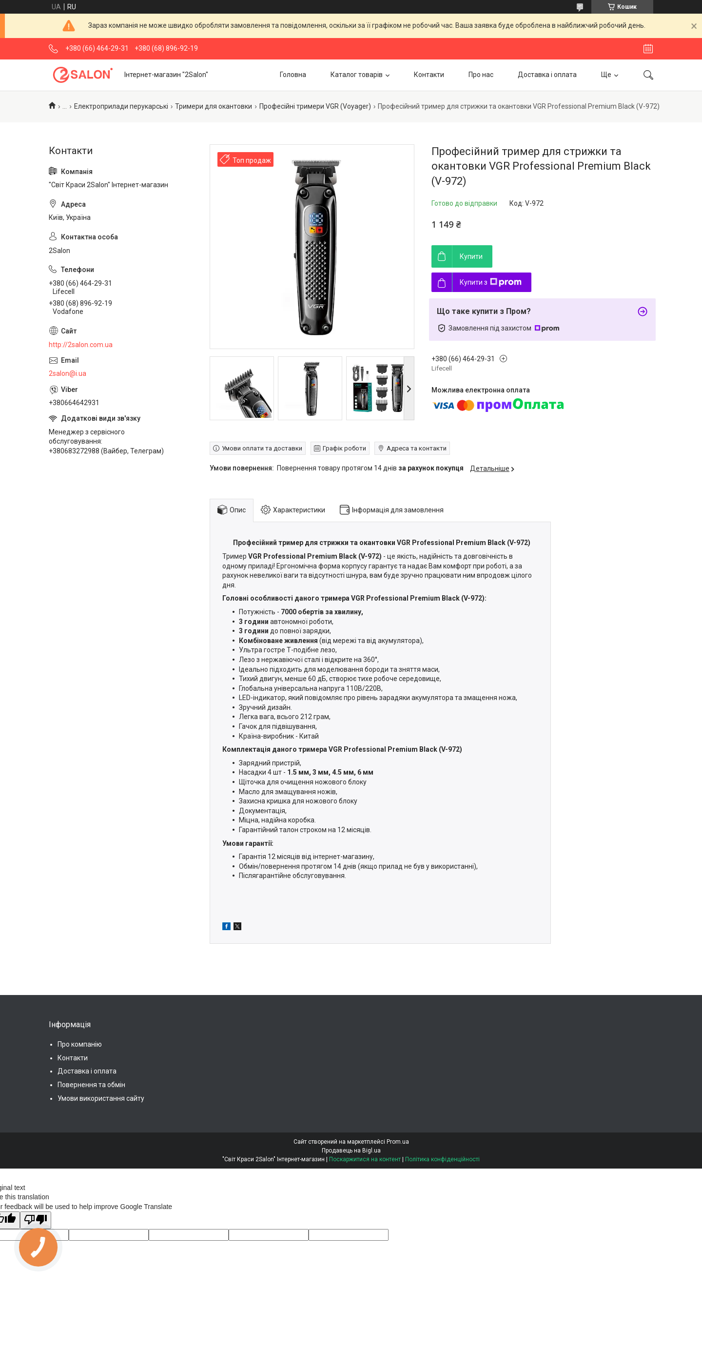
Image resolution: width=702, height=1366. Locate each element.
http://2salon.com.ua (81, 345)
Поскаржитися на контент (365, 1159)
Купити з (491, 282)
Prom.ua (398, 1141)
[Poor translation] (35, 1220)
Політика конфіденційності (442, 1159)
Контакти (429, 74)
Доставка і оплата (547, 74)
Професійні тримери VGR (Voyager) (315, 106)
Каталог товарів (357, 74)
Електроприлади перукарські (121, 106)
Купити (471, 256)
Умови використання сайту (101, 1098)
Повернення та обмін (91, 1085)
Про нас (480, 74)
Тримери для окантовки (213, 106)
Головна (293, 74)
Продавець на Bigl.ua (351, 1150)
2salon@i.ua (67, 373)
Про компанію (80, 1044)
